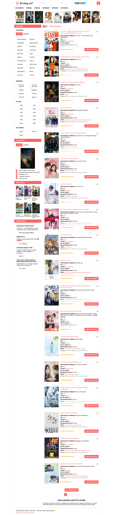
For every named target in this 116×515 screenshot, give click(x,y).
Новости (34, 97)
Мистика (20, 75)
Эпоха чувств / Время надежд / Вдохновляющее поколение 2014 (26, 260)
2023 (34, 112)
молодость (80, 46)
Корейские (45, 8)
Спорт (31, 53)
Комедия (20, 64)
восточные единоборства (77, 299)
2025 (34, 119)
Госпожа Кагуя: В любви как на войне (74, 209)
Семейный (33, 50)
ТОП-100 (21, 97)
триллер (72, 69)
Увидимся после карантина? (71, 464)
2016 (21, 109)
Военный (20, 50)
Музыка (32, 39)
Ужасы (32, 60)
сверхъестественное (66, 274)
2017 (21, 112)
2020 (64, 61)
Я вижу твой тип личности (70, 362)
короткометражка (75, 476)
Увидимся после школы (69, 438)
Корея (21, 135)
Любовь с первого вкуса (69, 158)
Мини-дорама (21, 39)
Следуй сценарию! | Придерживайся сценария (74, 388)
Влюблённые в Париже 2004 (25, 226)
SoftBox (21, 90)
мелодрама (72, 46)
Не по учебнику (66, 235)
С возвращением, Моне (69, 337)
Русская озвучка (21, 85)
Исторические (21, 60)
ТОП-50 (34, 93)
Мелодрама (21, 71)
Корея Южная (69, 41)
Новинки (21, 93)
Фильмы (29, 8)
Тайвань (67, 470)
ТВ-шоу (32, 75)
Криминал (20, 68)
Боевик (19, 46)
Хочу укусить (65, 260)
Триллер (32, 57)
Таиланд (67, 190)
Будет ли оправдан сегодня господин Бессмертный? (75, 286)
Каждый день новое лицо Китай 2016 (74, 57)
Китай (67, 63)
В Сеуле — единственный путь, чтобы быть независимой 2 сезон (74, 32)
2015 (21, 105)
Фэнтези (32, 68)
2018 (64, 417)
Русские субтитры (34, 85)
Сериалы (37, 8)
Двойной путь (21, 236)
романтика (84, 69)
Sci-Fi (70, 146)
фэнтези (75, 146)
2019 (64, 39)
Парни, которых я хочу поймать (72, 82)
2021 (64, 86)
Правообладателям (28, 512)
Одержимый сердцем (68, 413)
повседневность (76, 348)
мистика (78, 69)
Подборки (34, 90)
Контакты (19, 512)
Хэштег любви (65, 108)
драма (66, 46)
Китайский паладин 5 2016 (24, 247)
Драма (19, 57)
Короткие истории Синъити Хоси (73, 133)
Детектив (20, 53)
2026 (34, 123)
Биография (20, 42)
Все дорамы (19, 8)
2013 (64, 442)
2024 (34, 116)
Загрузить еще (71, 490)
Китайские (64, 8)
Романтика (33, 46)
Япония (67, 141)
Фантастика (33, 64)
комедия (67, 69)
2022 (64, 139)
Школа (32, 71)
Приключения (34, 42)
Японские (55, 8)
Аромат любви (66, 184)
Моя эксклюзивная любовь (71, 311)
